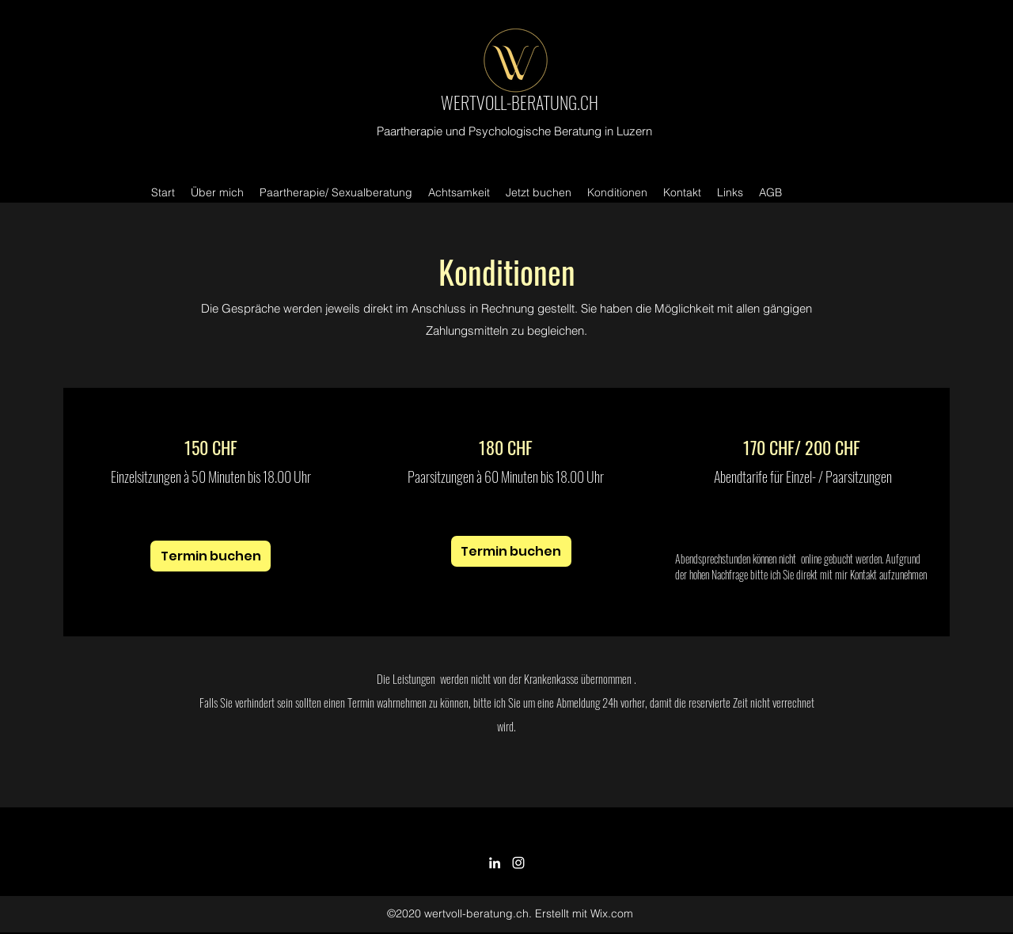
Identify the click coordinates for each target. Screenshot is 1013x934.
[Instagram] (518, 863)
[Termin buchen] (210, 556)
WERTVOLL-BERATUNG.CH (519, 102)
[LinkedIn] (495, 863)
